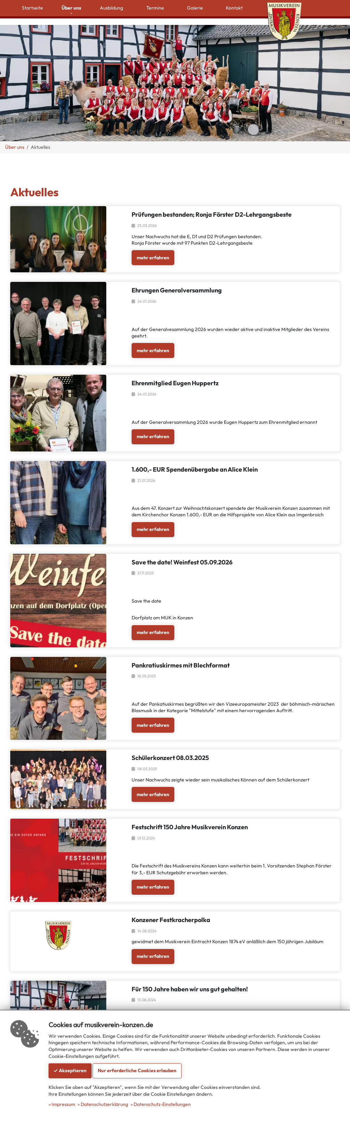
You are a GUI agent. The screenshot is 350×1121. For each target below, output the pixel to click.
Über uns (14, 137)
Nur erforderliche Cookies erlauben (137, 1070)
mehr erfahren (153, 248)
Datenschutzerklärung (104, 1104)
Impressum (63, 1104)
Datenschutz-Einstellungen (162, 1104)
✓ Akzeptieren (70, 1070)
